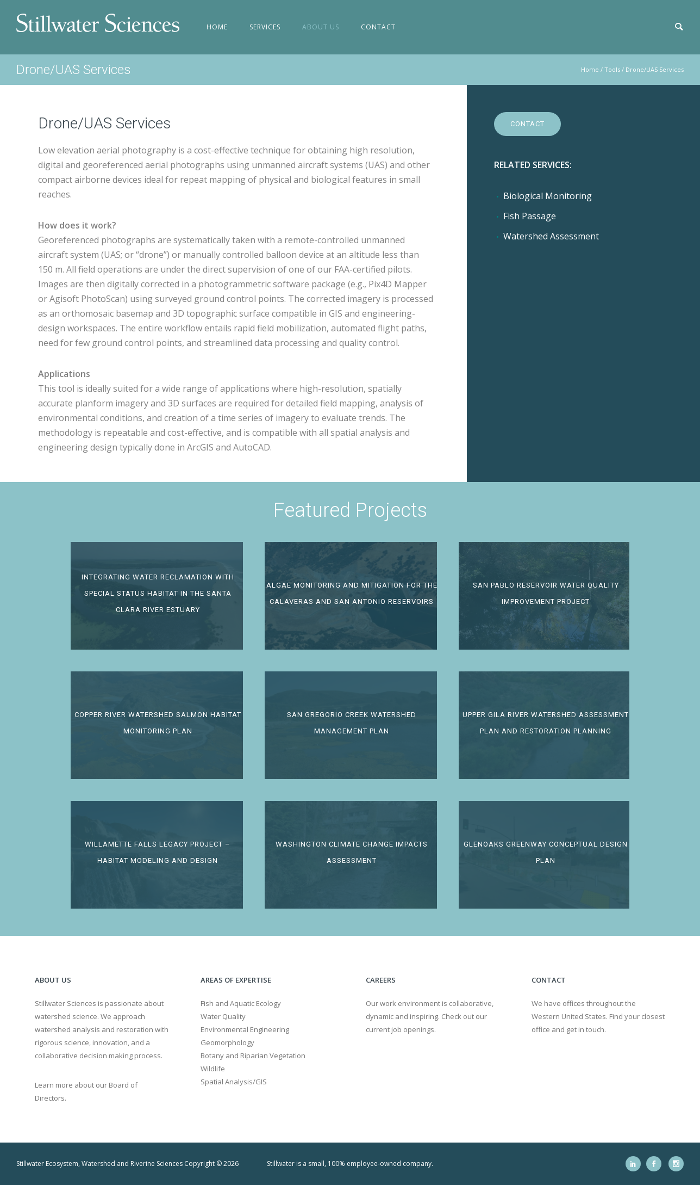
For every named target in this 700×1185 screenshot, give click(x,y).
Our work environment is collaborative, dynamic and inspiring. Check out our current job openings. (429, 1016)
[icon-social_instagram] (676, 1163)
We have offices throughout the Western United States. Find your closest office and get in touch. (598, 1016)
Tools (612, 69)
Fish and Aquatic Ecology (241, 1003)
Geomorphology (227, 1042)
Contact (378, 27)
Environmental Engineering (245, 1029)
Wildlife (213, 1068)
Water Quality (223, 1016)
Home (217, 27)
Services (264, 27)
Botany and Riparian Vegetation (253, 1055)
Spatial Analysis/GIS (234, 1082)
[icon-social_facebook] (656, 1163)
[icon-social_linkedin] (636, 1163)
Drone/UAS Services (655, 69)
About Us (320, 27)
